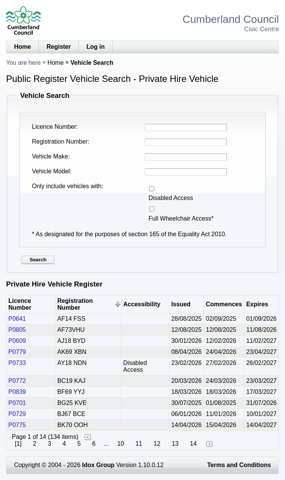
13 (175, 443)
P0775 (17, 425)
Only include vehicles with (66, 186)
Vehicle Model (51, 171)
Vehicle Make (50, 156)
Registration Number (60, 141)
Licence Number (54, 126)
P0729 (17, 414)
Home (22, 46)
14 (193, 443)
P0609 (17, 341)
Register (58, 46)
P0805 (17, 329)
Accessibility (141, 304)
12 (157, 443)
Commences (224, 304)
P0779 (17, 352)
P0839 (17, 392)
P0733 (17, 363)
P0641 (17, 318)
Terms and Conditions (239, 465)
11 (138, 443)
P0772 (17, 381)
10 (120, 443)
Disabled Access (171, 198)
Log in (95, 46)
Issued (181, 304)
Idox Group (98, 465)
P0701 (17, 403)
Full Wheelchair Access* (181, 218)
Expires (257, 304)
